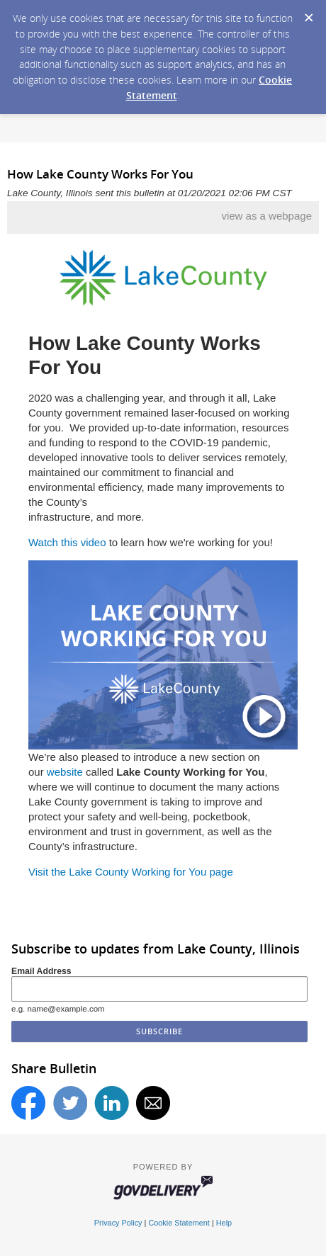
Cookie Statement (178, 1222)
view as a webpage (266, 216)
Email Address (41, 971)
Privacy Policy (118, 1222)
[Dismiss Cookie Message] (308, 13)
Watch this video (67, 542)
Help (224, 1222)
